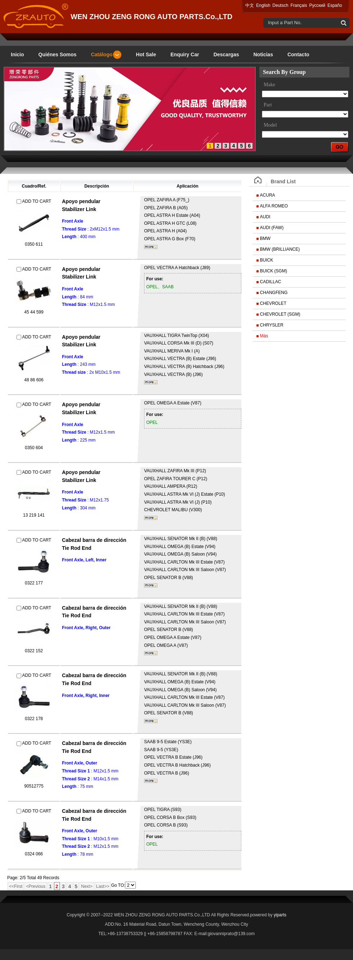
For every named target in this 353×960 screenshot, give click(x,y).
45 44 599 (33, 312)
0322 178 (34, 718)
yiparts (280, 914)
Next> (87, 886)
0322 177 (34, 583)
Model (270, 125)
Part (268, 105)
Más (264, 335)
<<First (15, 886)
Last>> (103, 886)
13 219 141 (34, 515)
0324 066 (34, 853)
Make (269, 84)
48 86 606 (33, 379)
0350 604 (34, 447)
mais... (150, 247)
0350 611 (34, 244)
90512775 (33, 786)
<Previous (35, 886)
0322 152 (34, 650)
